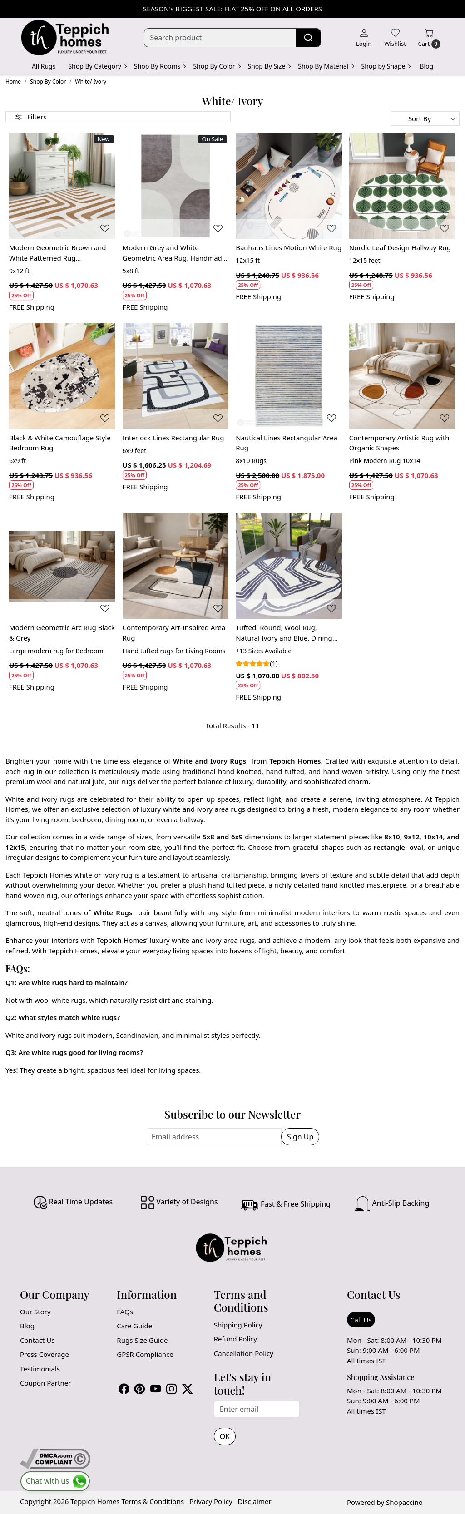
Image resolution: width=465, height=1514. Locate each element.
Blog (426, 66)
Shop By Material (325, 66)
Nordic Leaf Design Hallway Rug (400, 247)
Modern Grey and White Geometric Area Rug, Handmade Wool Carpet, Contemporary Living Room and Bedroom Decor (175, 253)
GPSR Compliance (145, 1354)
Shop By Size (269, 66)
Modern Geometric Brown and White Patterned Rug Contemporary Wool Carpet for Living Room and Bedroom (58, 253)
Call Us (361, 1319)
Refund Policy (235, 1338)
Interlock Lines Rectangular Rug (173, 437)
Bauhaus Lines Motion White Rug (288, 247)
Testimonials (40, 1368)
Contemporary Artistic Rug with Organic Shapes (399, 443)
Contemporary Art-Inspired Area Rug (174, 632)
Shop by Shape (386, 66)
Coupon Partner (45, 1382)
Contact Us (37, 1340)
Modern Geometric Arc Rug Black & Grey (62, 632)
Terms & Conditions (152, 1501)
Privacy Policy (210, 1501)
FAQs (125, 1311)
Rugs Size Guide (142, 1340)
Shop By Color (216, 66)
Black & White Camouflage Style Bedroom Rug (60, 443)
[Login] (364, 38)
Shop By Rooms (159, 66)
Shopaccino (404, 1502)
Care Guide (134, 1325)
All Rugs (44, 66)
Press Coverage (44, 1354)
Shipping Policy (238, 1324)
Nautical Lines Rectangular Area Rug (286, 443)
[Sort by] (425, 118)
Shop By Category (97, 66)
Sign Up (300, 1137)
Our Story (35, 1311)
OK (225, 1436)
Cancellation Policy (243, 1353)
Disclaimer (255, 1501)
